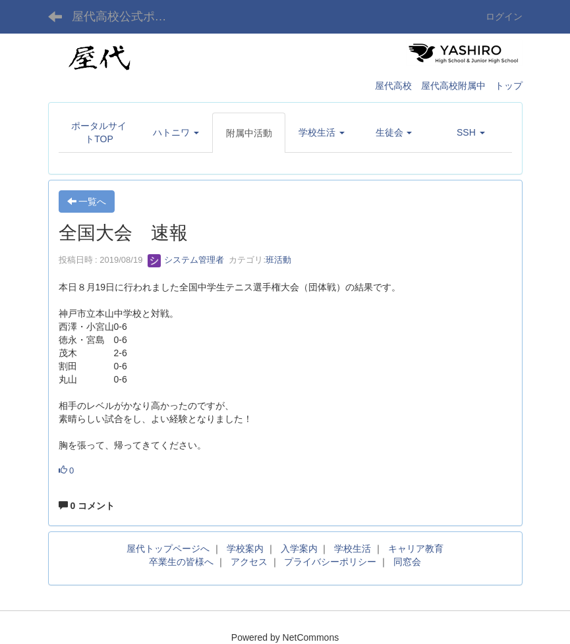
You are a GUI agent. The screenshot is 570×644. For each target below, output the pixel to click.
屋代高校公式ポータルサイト (127, 16)
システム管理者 (186, 260)
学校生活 (352, 548)
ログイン (504, 16)
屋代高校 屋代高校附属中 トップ (449, 85)
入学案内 (299, 548)
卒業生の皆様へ (181, 561)
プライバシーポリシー (330, 561)
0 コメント (87, 505)
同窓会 (407, 561)
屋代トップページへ (168, 548)
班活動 (278, 260)
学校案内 (245, 548)
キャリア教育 (415, 548)
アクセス (249, 561)
